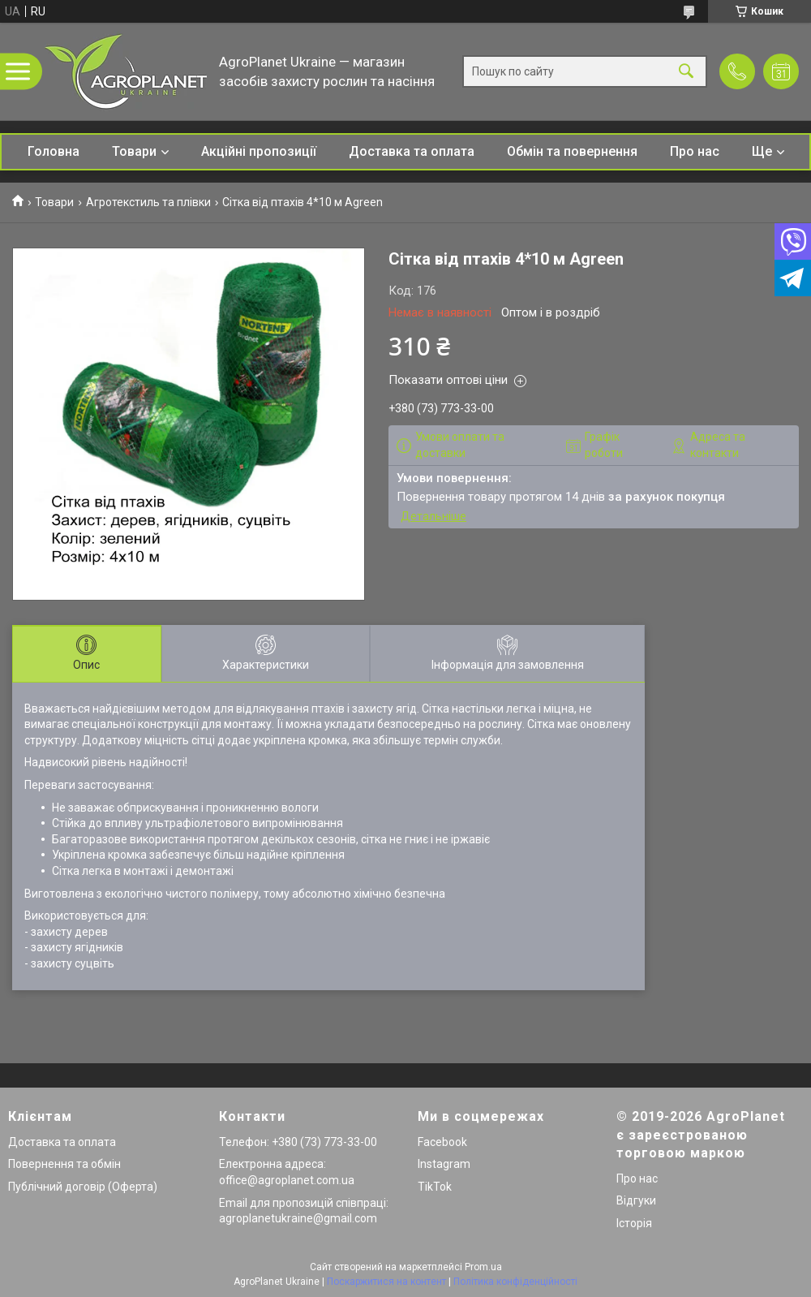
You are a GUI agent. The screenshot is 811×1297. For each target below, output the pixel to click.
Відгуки (636, 1200)
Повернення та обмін (64, 1163)
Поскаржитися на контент (386, 1281)
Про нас (694, 151)
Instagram (444, 1163)
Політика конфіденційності (515, 1281)
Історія (634, 1223)
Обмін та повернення (572, 151)
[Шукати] (686, 72)
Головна (53, 151)
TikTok (435, 1186)
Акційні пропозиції (258, 151)
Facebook (442, 1141)
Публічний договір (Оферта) (82, 1186)
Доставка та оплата (411, 151)
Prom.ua (483, 1267)
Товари (134, 151)
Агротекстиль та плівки (148, 202)
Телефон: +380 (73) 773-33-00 (298, 1141)
